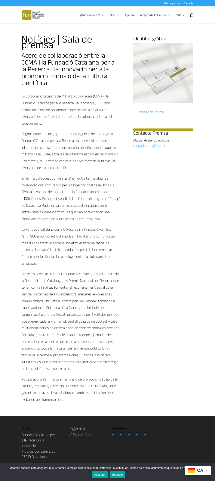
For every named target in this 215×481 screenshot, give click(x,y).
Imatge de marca (151, 112)
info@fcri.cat (76, 429)
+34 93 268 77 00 (80, 434)
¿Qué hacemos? (90, 15)
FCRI (112, 15)
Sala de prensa (172, 3)
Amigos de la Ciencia (153, 15)
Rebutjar (117, 474)
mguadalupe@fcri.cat (149, 145)
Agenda (130, 15)
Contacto (189, 3)
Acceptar (99, 474)
